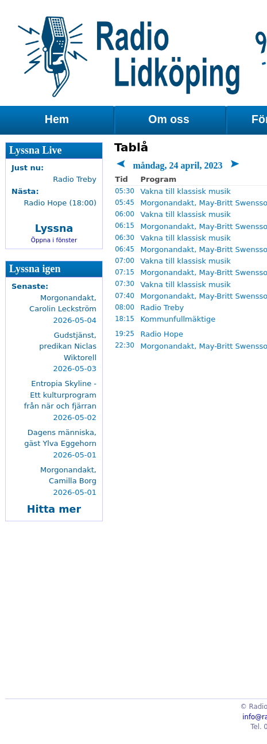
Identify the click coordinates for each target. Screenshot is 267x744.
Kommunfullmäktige (177, 319)
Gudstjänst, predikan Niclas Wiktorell (67, 346)
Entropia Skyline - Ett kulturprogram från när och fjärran (60, 394)
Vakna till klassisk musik (185, 191)
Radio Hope (161, 334)
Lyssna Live (35, 150)
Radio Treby (162, 307)
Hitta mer (54, 509)
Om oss (168, 119)
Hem (57, 119)
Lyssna (54, 228)
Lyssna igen (35, 268)
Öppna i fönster (54, 239)
